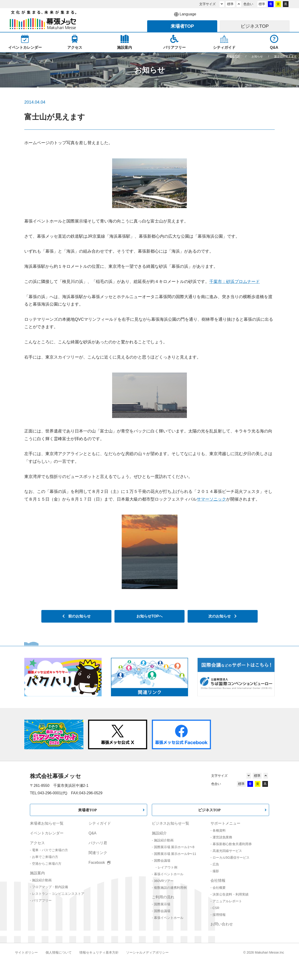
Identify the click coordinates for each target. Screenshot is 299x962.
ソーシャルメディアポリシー (147, 952)
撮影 (216, 871)
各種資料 (219, 830)
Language (185, 14)
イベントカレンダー (47, 833)
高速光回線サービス (227, 851)
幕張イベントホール (168, 874)
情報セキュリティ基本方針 (99, 952)
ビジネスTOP (209, 810)
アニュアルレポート (227, 901)
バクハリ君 (98, 843)
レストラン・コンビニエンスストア (58, 894)
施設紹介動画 (42, 880)
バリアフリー (42, 900)
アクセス (37, 843)
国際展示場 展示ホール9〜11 (175, 854)
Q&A (92, 833)
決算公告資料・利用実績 (231, 894)
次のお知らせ (222, 616)
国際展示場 (162, 904)
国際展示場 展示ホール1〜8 (174, 847)
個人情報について (59, 952)
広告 (216, 864)
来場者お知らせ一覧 (47, 823)
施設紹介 (159, 833)
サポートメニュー (225, 823)
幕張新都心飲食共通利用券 (232, 844)
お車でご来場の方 (45, 857)
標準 (230, 4)
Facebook (99, 862)
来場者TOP (87, 810)
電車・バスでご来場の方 (50, 850)
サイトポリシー (26, 952)
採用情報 (219, 915)
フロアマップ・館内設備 (50, 887)
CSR (216, 908)
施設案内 (37, 873)
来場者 (182, 26)
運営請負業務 (222, 837)
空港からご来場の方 (46, 863)
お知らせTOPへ (149, 616)
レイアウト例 (167, 867)
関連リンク (98, 853)
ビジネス (255, 26)
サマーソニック (211, 499)
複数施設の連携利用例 (170, 887)
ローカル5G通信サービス (231, 857)
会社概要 (219, 887)
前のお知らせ (76, 616)
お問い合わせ (221, 924)
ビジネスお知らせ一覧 (170, 823)
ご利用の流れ (163, 897)
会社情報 (217, 880)
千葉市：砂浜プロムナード (234, 281)
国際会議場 (162, 860)
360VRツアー (164, 881)
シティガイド (100, 823)
